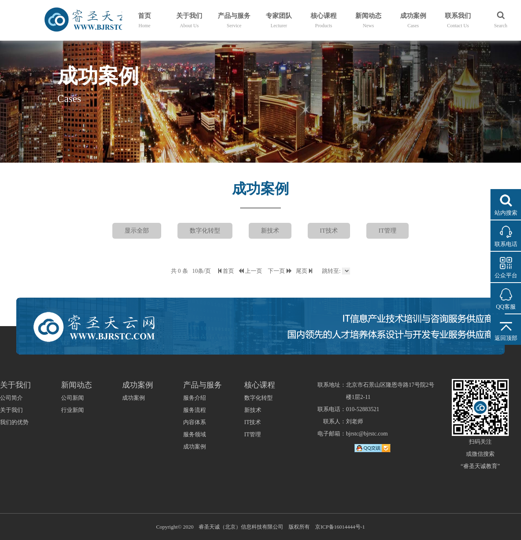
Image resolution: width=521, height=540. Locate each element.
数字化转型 (205, 230)
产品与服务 (234, 20)
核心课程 (324, 20)
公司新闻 (72, 398)
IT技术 (329, 230)
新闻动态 (368, 20)
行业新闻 (72, 410)
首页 (144, 20)
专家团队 (279, 20)
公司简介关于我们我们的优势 (14, 410)
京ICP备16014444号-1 (340, 527)
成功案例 (413, 20)
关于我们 (189, 20)
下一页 (280, 271)
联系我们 (458, 20)
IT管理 (387, 230)
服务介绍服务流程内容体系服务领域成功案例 (194, 422)
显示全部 (137, 230)
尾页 (304, 271)
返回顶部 (506, 338)
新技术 (270, 230)
